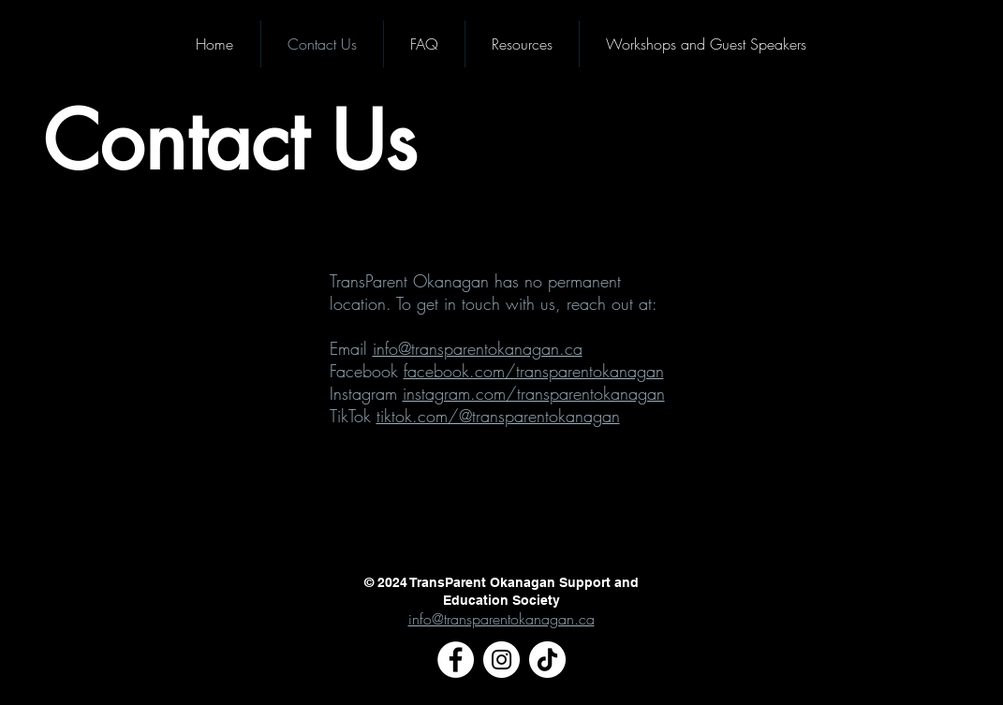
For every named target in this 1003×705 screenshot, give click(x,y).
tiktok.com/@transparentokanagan (498, 415)
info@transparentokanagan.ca (478, 348)
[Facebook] (455, 659)
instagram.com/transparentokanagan (534, 393)
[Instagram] (501, 659)
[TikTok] (547, 659)
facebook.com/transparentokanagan (534, 371)
